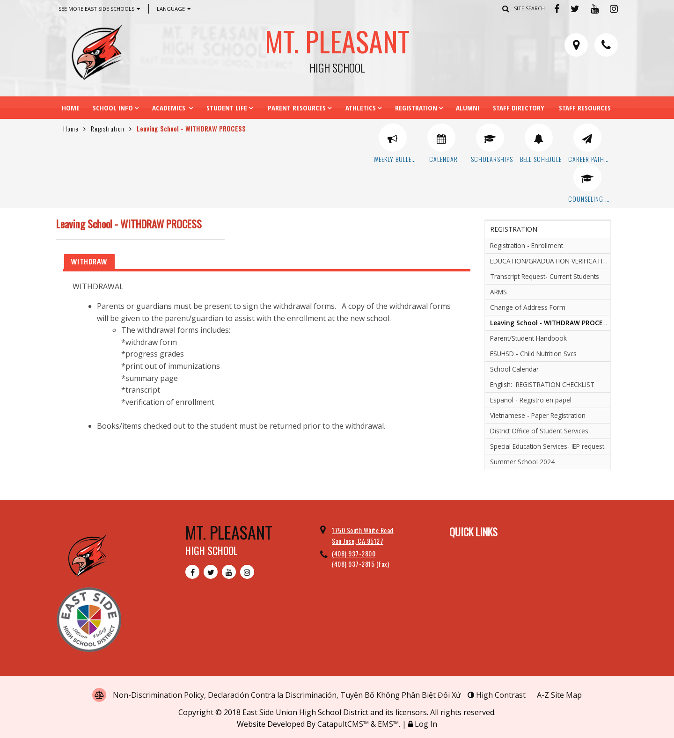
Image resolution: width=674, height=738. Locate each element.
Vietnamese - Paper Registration (538, 415)
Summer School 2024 (522, 461)
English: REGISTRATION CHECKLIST (542, 384)
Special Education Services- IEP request (547, 446)
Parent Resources (297, 107)
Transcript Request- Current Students (544, 276)
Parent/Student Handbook (528, 338)
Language (173, 9)
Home (71, 107)
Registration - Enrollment (526, 245)
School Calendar (514, 369)
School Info (113, 107)
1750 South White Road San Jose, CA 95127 (363, 535)
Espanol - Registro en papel (530, 399)
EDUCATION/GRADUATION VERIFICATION (550, 260)
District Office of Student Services (539, 430)
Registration (416, 107)
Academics (169, 107)
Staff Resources (585, 107)
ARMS (498, 291)
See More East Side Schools (99, 9)
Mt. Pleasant (337, 46)
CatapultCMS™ (343, 724)
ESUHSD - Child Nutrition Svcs (533, 353)
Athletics (360, 107)
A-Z (559, 695)
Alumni (467, 107)
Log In (426, 724)
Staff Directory (518, 107)
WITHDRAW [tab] (89, 261)
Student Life (226, 107)
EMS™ (388, 724)
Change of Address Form (527, 307)
